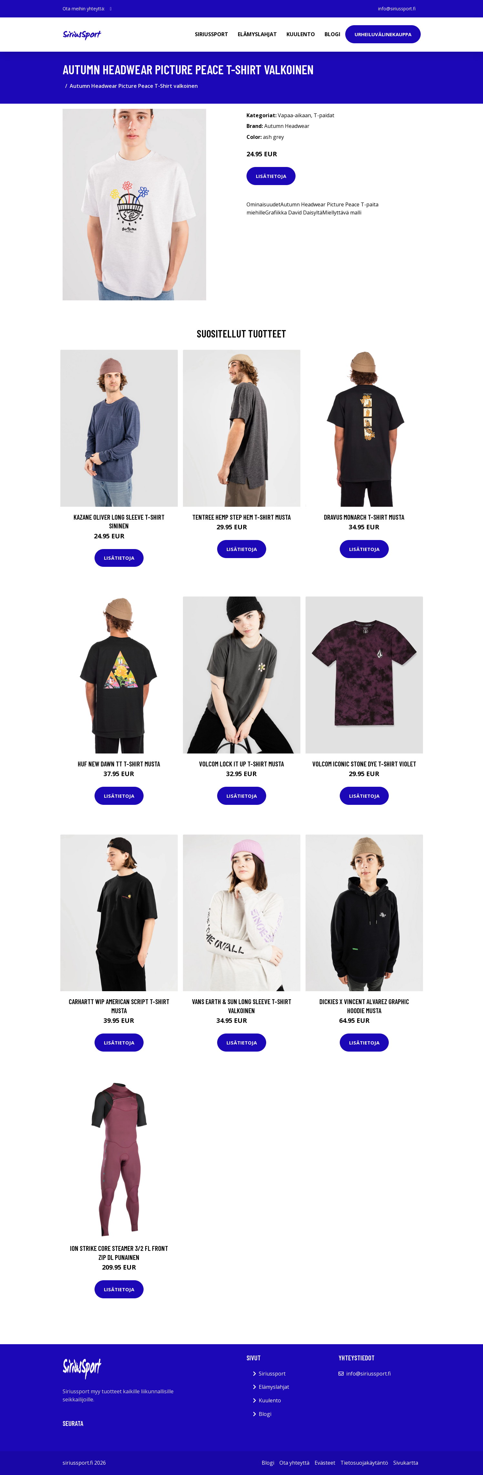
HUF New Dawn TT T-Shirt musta (119, 764)
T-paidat (324, 115)
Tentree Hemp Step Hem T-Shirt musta (241, 517)
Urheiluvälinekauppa (383, 34)
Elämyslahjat (257, 34)
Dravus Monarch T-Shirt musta (364, 517)
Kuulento (301, 34)
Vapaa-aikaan (294, 115)
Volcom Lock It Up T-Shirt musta (241, 764)
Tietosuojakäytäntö (364, 1462)
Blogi (332, 34)
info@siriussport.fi (397, 8)
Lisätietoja (271, 176)
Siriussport (211, 34)
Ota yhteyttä (294, 1462)
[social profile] (110, 9)
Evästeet (325, 1462)
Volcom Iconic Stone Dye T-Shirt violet (364, 764)
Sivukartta (405, 1462)
